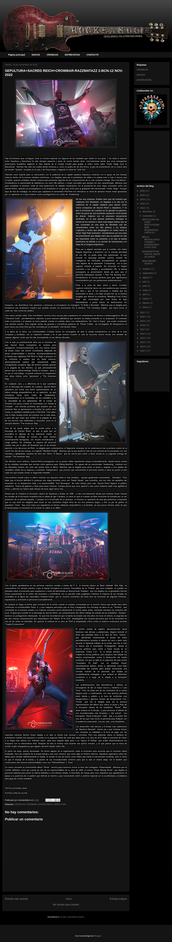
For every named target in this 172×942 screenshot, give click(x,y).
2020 (143, 316)
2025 (143, 195)
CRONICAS (52, 54)
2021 (143, 312)
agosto (146, 277)
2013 (143, 346)
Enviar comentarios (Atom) (72, 917)
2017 (143, 329)
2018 (143, 325)
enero (146, 307)
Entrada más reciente (16, 899)
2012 (143, 350)
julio (145, 281)
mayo (145, 290)
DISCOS (36, 54)
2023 (143, 203)
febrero (146, 303)
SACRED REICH (45, 804)
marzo (146, 298)
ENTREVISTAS (72, 54)
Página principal (16, 54)
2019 (143, 321)
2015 (143, 338)
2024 (143, 199)
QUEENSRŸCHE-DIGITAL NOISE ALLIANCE (151, 254)
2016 (143, 334)
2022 (143, 208)
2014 (143, 342)
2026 (143, 191)
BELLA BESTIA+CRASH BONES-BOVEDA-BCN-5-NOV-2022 (150, 242)
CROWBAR (31, 804)
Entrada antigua (118, 899)
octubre (146, 269)
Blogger (97, 936)
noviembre (148, 216)
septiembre (148, 273)
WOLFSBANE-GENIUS (149, 262)
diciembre (148, 211)
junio (145, 286)
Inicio (69, 899)
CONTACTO (92, 54)
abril (145, 294)
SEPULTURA (60, 804)
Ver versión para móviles (66, 904)
